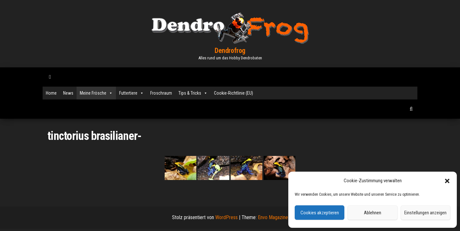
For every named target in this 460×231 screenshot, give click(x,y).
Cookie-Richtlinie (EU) (233, 93)
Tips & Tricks (193, 93)
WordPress (226, 217)
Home (51, 93)
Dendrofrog (230, 51)
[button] (447, 181)
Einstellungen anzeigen (425, 213)
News (68, 93)
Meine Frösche (96, 93)
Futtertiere (131, 93)
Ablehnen (372, 213)
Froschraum (161, 93)
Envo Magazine (273, 217)
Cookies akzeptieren (319, 213)
